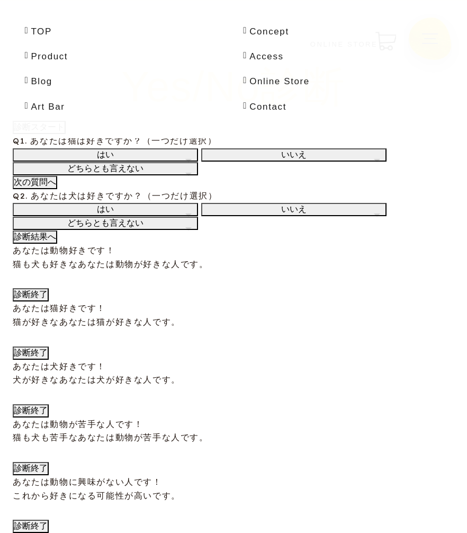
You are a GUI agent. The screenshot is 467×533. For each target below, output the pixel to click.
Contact (267, 107)
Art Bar (48, 107)
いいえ (294, 154)
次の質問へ (35, 181)
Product (49, 56)
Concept (269, 31)
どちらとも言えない (105, 168)
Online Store (279, 81)
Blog (41, 81)
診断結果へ (35, 236)
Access (266, 56)
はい (105, 154)
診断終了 (31, 294)
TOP (41, 31)
